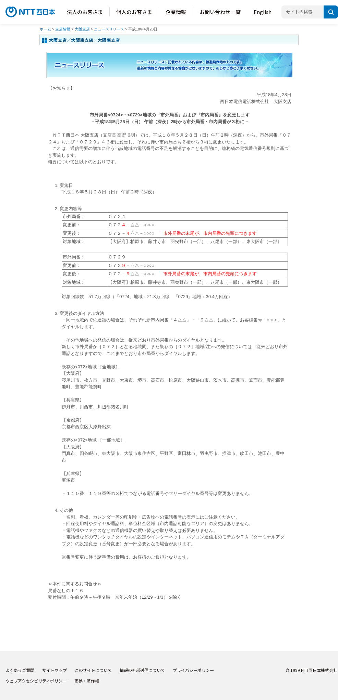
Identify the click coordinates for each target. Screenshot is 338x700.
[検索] (331, 11)
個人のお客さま (134, 11)
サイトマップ (54, 670)
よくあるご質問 (19, 670)
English (262, 11)
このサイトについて (93, 670)
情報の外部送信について (142, 670)
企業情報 (176, 11)
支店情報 (62, 29)
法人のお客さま (85, 11)
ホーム (45, 29)
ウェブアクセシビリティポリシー (36, 681)
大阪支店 (82, 29)
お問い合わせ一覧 (220, 11)
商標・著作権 (86, 681)
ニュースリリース (109, 29)
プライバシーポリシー (193, 670)
